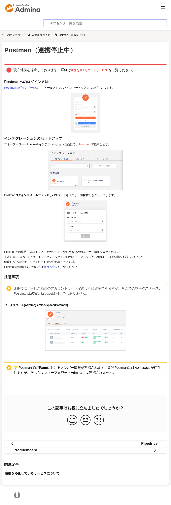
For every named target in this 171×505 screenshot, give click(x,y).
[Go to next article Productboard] (85, 450)
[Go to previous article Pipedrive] (85, 443)
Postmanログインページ (20, 87)
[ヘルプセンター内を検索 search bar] (105, 23)
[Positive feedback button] (72, 420)
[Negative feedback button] (99, 420)
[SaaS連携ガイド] (39, 34)
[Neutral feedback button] (85, 420)
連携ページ (50, 266)
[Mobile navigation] (163, 8)
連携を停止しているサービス (89, 70)
